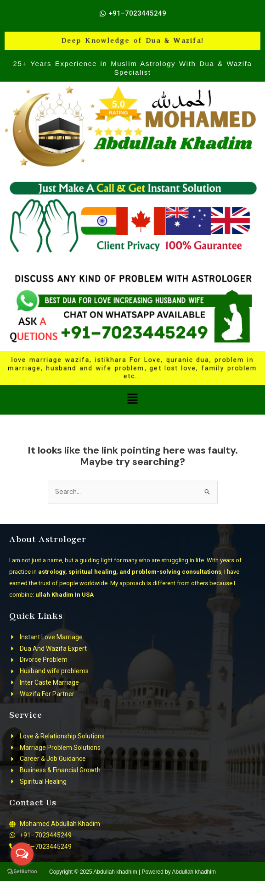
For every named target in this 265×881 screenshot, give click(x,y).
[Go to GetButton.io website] (22, 872)
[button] (132, 400)
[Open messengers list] (22, 853)
